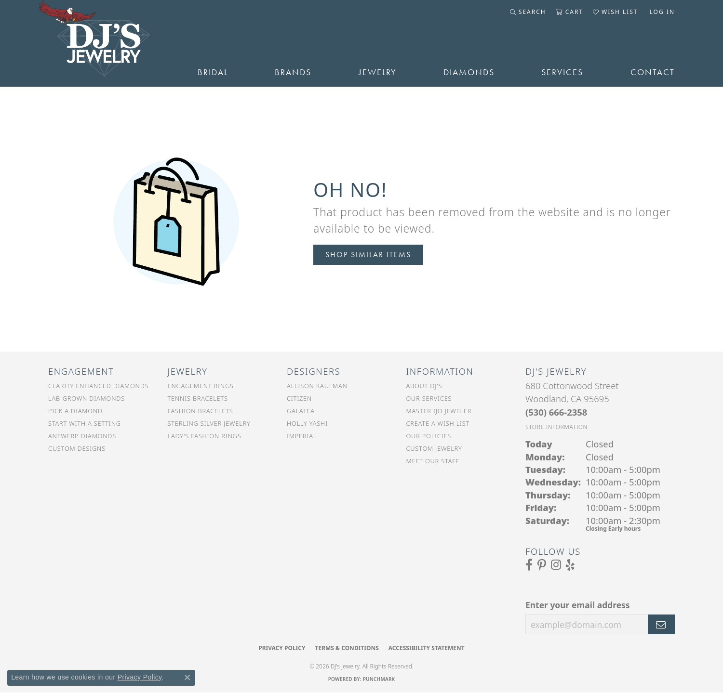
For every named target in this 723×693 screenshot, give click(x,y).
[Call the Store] (556, 412)
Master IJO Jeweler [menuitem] (439, 410)
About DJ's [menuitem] (424, 385)
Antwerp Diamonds (82, 435)
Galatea (301, 410)
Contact (652, 72)
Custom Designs (77, 448)
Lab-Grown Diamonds (86, 398)
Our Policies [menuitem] (429, 435)
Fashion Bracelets (200, 410)
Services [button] (562, 72)
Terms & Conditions (346, 648)
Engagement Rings (201, 385)
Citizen (299, 398)
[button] (528, 12)
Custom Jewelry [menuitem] (434, 448)
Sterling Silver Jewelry (209, 423)
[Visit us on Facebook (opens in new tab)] (529, 565)
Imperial (302, 435)
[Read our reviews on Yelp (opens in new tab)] (570, 565)
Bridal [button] (213, 72)
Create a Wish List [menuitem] (438, 423)
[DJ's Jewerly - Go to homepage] (108, 43)
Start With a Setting (84, 423)
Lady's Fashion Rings (204, 435)
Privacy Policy (281, 648)
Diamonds (469, 72)
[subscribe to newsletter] (661, 625)
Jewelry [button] (378, 72)
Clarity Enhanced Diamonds (98, 385)
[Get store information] (556, 427)
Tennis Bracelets (198, 398)
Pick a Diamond (75, 410)
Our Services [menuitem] (429, 398)
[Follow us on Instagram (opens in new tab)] (556, 565)
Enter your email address (577, 605)
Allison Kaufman (317, 385)
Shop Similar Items (368, 254)
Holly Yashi (307, 423)
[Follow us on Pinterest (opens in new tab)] (541, 565)
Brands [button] (293, 72)
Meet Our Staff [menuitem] (432, 461)
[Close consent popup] (187, 677)
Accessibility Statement (426, 648)
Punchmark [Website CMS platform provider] (379, 679)
